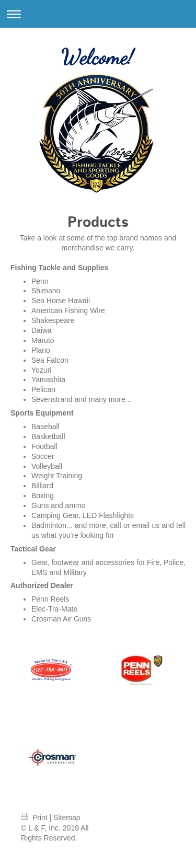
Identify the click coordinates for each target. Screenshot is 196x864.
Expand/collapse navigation (98, 14)
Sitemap (66, 817)
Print (35, 817)
